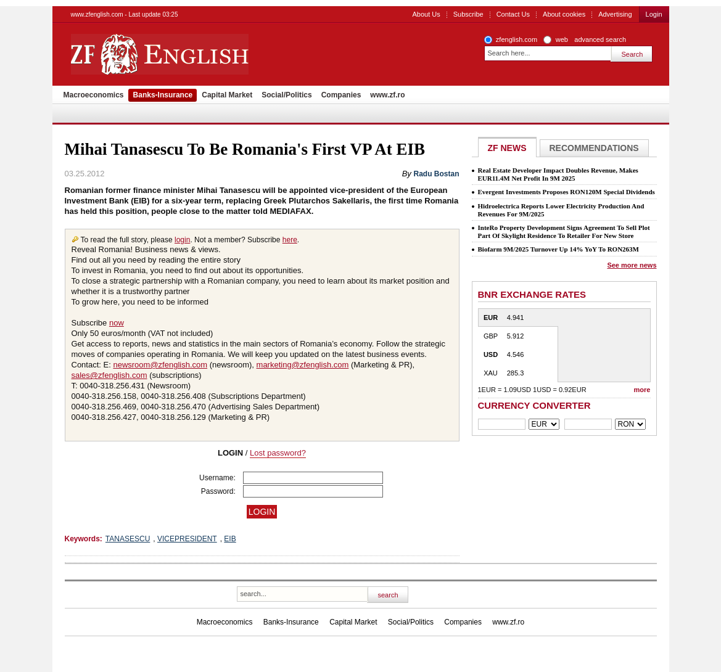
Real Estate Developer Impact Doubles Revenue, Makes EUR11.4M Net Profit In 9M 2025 (558, 174)
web (562, 39)
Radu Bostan (436, 174)
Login (654, 14)
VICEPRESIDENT (187, 539)
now (116, 322)
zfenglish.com (516, 39)
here (289, 240)
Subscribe (468, 14)
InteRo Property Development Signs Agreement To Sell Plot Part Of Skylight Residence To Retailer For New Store (564, 231)
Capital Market (227, 95)
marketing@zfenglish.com (303, 364)
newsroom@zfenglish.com (160, 364)
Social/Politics (286, 95)
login (182, 240)
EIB (230, 539)
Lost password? (278, 452)
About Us (426, 14)
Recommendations (594, 148)
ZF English (204, 54)
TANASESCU (127, 539)
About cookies (564, 14)
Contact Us (513, 14)
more (642, 389)
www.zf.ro (387, 95)
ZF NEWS (507, 148)
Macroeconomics (94, 95)
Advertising (615, 14)
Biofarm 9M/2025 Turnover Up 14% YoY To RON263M (558, 249)
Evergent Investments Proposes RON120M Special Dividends (566, 191)
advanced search (600, 39)
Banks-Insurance (163, 95)
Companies (341, 95)
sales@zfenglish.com (109, 375)
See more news (631, 265)
